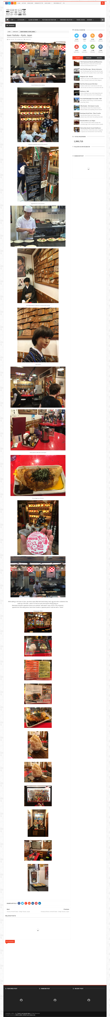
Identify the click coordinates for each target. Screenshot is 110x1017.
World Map (30, 3)
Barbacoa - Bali (84, 91)
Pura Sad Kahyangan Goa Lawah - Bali (91, 98)
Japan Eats (15, 31)
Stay (12, 20)
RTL (64, 3)
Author (24, 3)
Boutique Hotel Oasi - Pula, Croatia (90, 113)
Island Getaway (33, 20)
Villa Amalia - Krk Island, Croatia (89, 106)
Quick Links (47, 3)
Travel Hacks (80, 20)
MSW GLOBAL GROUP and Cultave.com (25, 1015)
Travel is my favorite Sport (23, 1013)
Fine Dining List (57, 3)
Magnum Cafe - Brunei (86, 76)
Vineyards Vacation (66, 20)
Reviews (89, 20)
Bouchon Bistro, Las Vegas (87, 120)
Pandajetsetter (39, 3)
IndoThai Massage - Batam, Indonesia (91, 69)
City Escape (20, 20)
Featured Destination (49, 20)
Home (18, 3)
